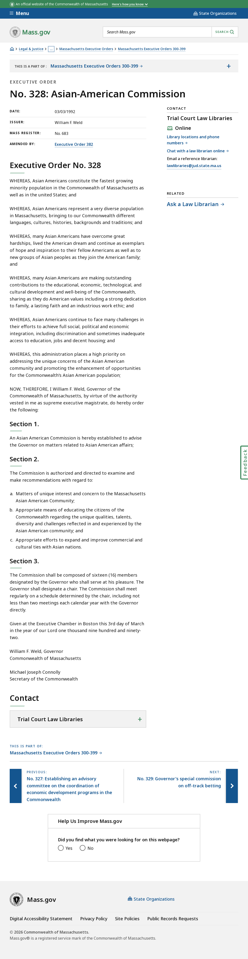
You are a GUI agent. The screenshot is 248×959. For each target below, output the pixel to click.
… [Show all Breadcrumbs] (51, 49)
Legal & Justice (31, 49)
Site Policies (127, 918)
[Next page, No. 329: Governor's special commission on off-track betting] (232, 786)
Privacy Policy (93, 918)
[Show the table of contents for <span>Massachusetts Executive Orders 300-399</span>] (228, 66)
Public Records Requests (172, 918)
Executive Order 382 (74, 144)
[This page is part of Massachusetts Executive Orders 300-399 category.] (56, 753)
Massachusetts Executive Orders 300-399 (152, 49)
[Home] (12, 49)
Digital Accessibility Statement (41, 918)
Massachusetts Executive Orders (86, 49)
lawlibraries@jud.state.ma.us (194, 165)
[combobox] (170, 32)
